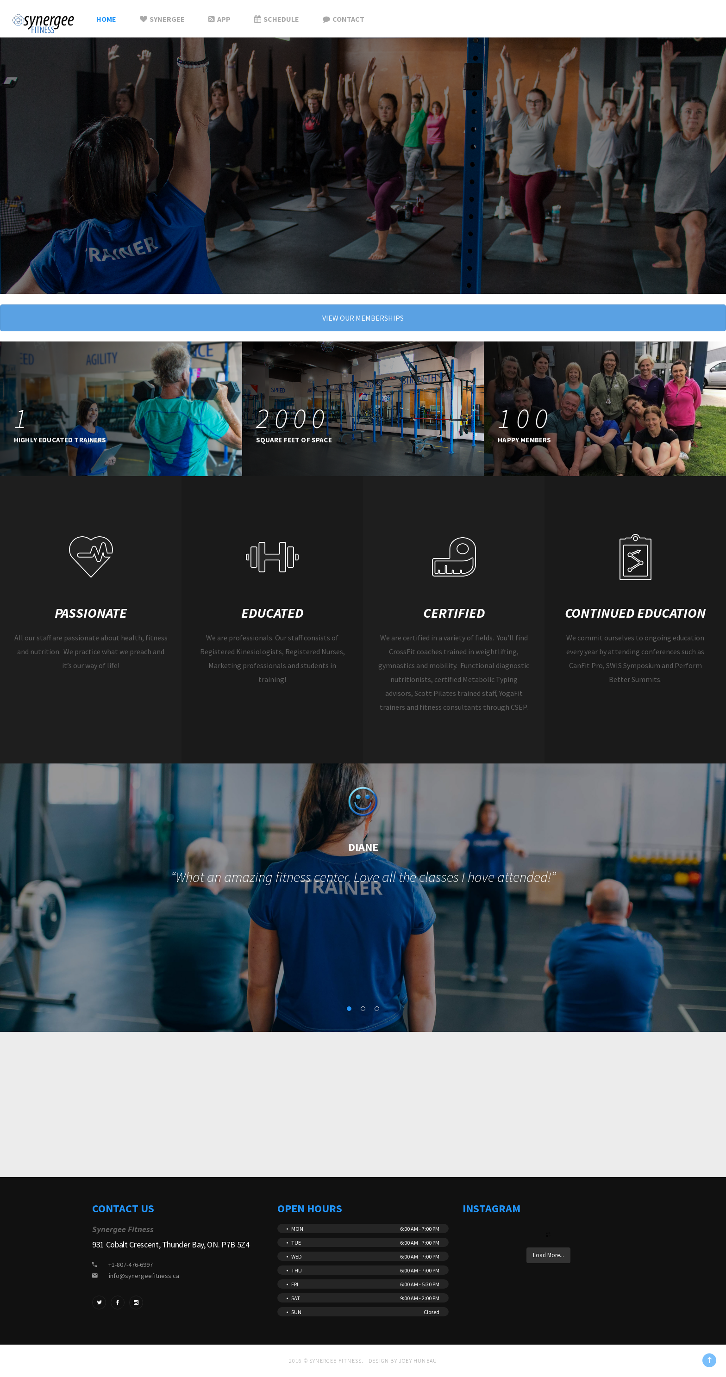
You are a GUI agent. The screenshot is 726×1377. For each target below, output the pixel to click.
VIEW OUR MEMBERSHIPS (363, 318)
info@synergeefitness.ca (144, 1276)
